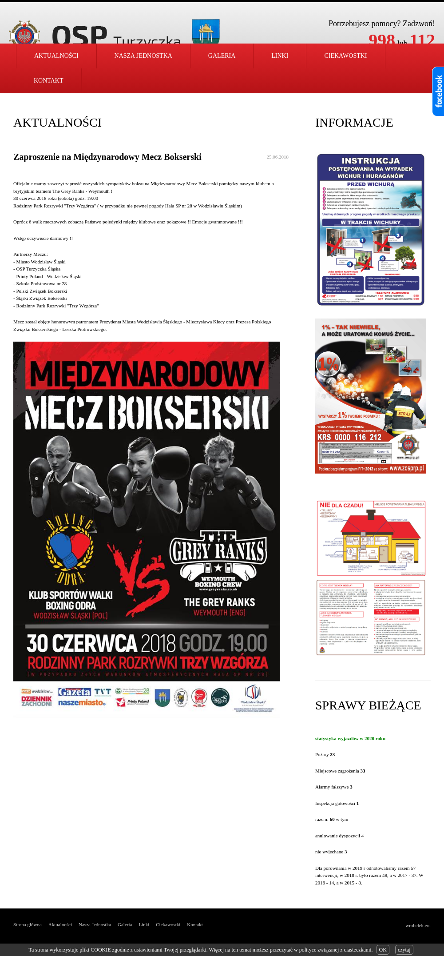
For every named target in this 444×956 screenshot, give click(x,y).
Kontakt (48, 80)
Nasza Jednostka (95, 924)
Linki (279, 55)
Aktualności (56, 55)
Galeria (221, 55)
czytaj (404, 950)
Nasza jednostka (143, 55)
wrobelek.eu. (418, 925)
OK (383, 950)
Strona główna (27, 924)
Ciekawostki (345, 55)
